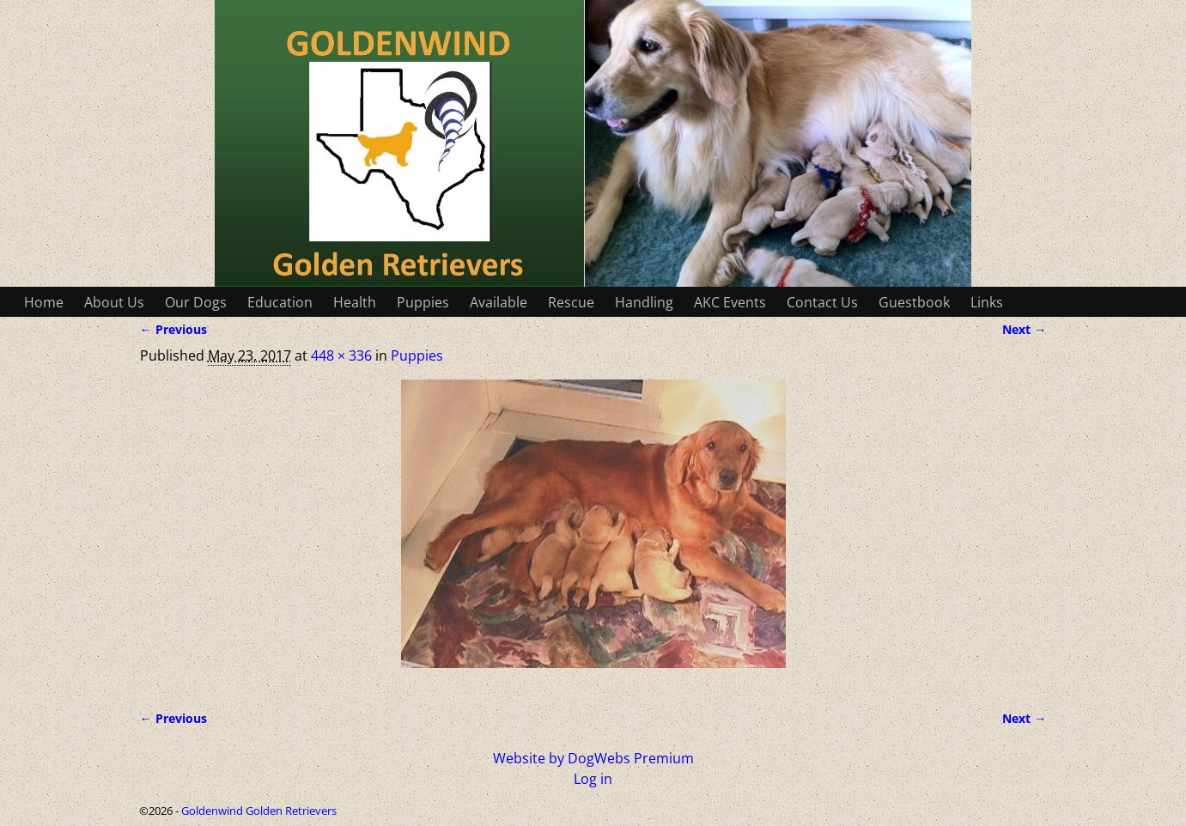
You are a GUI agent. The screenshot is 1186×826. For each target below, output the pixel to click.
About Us (114, 302)
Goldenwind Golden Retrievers (259, 810)
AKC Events (730, 302)
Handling (644, 302)
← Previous (173, 329)
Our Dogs (196, 302)
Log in (593, 778)
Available (498, 302)
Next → (1024, 329)
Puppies (423, 302)
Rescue (571, 302)
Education (280, 302)
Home (44, 302)
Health (354, 302)
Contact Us (822, 302)
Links (986, 302)
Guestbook (914, 302)
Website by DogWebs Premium (593, 758)
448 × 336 (341, 355)
